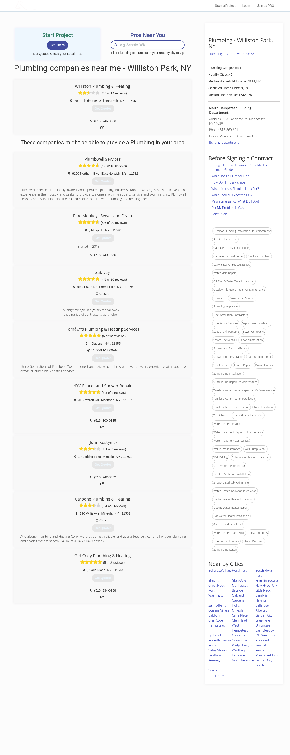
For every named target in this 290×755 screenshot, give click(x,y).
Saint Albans (217, 605)
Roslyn (213, 645)
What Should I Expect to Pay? (231, 195)
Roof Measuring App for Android (141, 737)
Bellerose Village (220, 570)
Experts (126, 722)
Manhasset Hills (267, 655)
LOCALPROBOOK (41, 5)
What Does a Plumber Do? (230, 176)
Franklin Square (267, 580)
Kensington (216, 660)
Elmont (213, 580)
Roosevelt (262, 640)
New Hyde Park (266, 585)
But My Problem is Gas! (227, 208)
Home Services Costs (72, 716)
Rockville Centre (219, 640)
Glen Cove (215, 620)
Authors (202, 726)
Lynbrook (215, 635)
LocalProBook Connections (214, 732)
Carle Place (240, 615)
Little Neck (263, 590)
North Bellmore (243, 660)
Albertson (262, 610)
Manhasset (240, 585)
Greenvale (263, 620)
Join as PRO (265, 5)
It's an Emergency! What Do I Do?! (235, 201)
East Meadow (265, 630)
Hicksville (238, 655)
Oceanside (239, 640)
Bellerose (262, 605)
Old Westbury (265, 635)
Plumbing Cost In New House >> (231, 54)
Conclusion (219, 214)
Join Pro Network (132, 716)
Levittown (215, 655)
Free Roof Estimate (71, 732)
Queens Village (219, 610)
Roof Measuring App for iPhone (141, 732)
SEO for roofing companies (214, 737)
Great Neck (216, 585)
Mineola (237, 610)
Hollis (236, 605)
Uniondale (263, 625)
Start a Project (225, 5)
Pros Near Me (67, 722)
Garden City (264, 615)
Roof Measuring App (134, 726)
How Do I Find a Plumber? (229, 182)
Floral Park (239, 570)
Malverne (238, 635)
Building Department (224, 142)
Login (246, 5)
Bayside (237, 590)
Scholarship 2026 (208, 716)
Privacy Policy (206, 722)
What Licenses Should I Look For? (235, 188)
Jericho (260, 650)
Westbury (239, 650)
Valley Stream (218, 650)
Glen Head (239, 620)
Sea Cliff (261, 645)
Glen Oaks (239, 580)
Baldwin (214, 615)
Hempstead (216, 625)
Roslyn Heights (242, 645)
